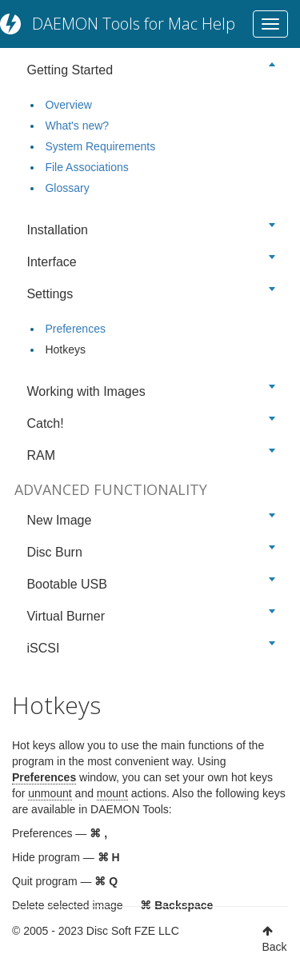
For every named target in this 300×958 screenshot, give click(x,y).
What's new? (77, 125)
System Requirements (100, 146)
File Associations (86, 167)
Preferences (75, 328)
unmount (49, 793)
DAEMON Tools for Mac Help (133, 23)
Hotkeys (65, 349)
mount (112, 793)
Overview (68, 104)
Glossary (67, 188)
